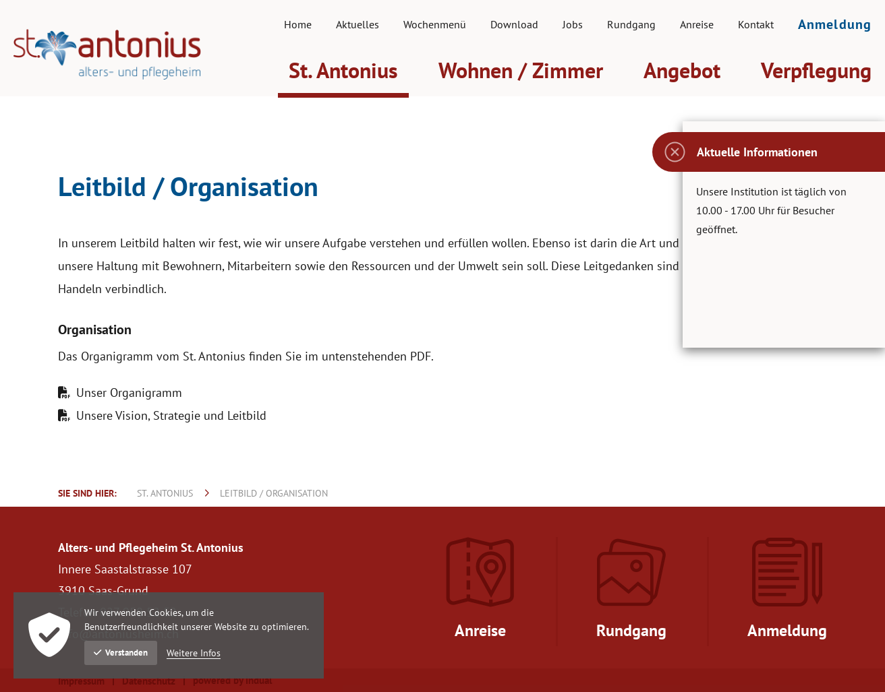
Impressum (81, 680)
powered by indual (232, 680)
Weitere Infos (194, 653)
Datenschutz (148, 680)
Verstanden (121, 652)
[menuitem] (298, 24)
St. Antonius (165, 493)
